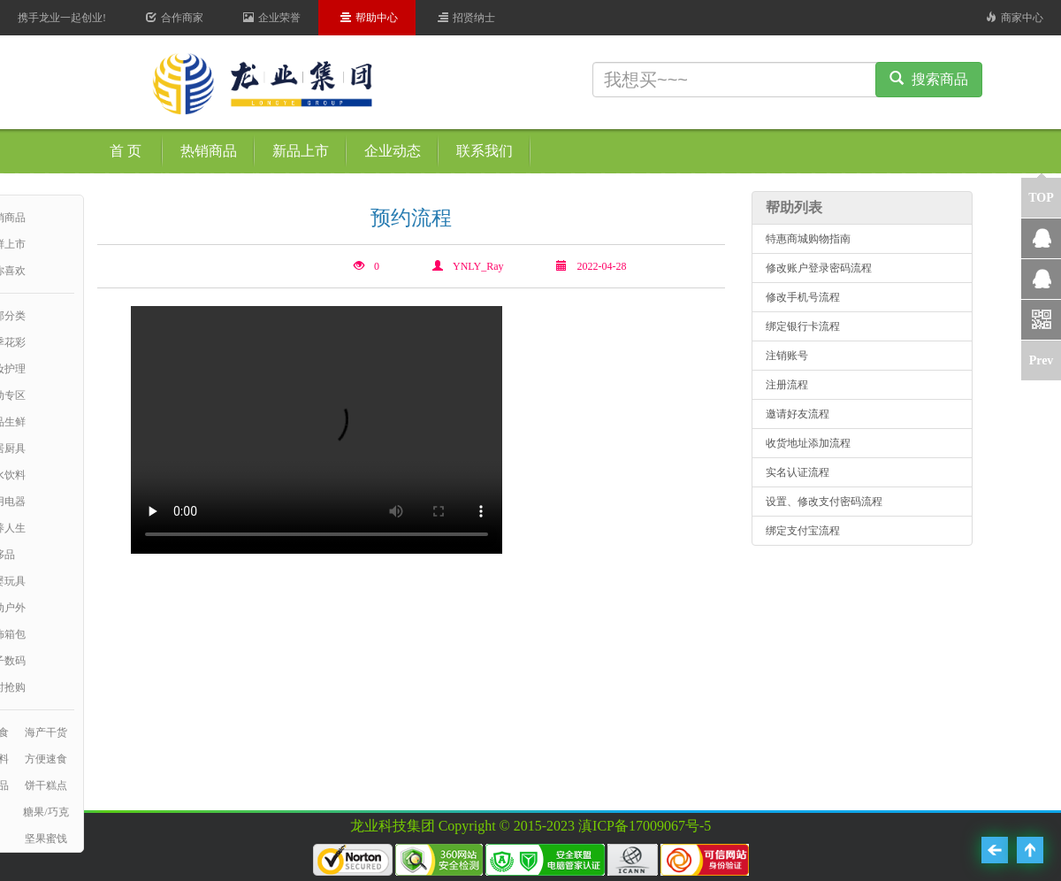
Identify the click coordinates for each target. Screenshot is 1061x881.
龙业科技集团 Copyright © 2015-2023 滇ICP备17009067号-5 (531, 825)
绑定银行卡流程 (803, 326)
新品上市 (300, 150)
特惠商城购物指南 (808, 239)
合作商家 (174, 17)
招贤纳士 (466, 17)
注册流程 (787, 385)
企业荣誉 (272, 17)
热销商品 (208, 150)
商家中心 (1014, 17)
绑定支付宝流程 (803, 531)
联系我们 (484, 150)
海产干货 (46, 732)
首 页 (125, 150)
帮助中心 (369, 17)
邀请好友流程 (797, 414)
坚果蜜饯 (46, 838)
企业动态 (392, 150)
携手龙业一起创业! (62, 17)
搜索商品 (928, 79)
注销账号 (787, 355)
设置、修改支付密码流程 (824, 501)
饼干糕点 (46, 785)
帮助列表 (794, 207)
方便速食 (46, 759)
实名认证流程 (797, 472)
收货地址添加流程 (808, 443)
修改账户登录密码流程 (819, 268)
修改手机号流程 (803, 297)
